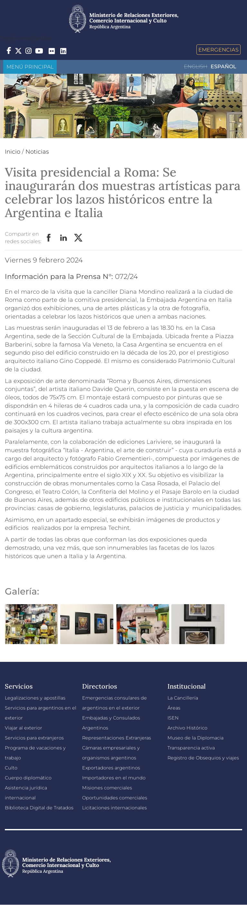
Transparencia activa (191, 748)
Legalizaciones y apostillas (35, 698)
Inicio (12, 151)
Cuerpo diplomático (28, 778)
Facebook (48, 238)
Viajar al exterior (23, 728)
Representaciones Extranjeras (116, 738)
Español (223, 66)
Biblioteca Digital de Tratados (39, 808)
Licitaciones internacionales (114, 808)
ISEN (173, 718)
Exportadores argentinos (111, 768)
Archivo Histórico (187, 728)
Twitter (78, 238)
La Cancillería (182, 698)
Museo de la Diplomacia (195, 738)
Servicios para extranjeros (34, 738)
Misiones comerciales (107, 788)
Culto (11, 768)
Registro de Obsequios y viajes (203, 758)
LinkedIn (63, 238)
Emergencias (218, 49)
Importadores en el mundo (114, 778)
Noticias (37, 151)
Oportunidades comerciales (114, 798)
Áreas (173, 708)
